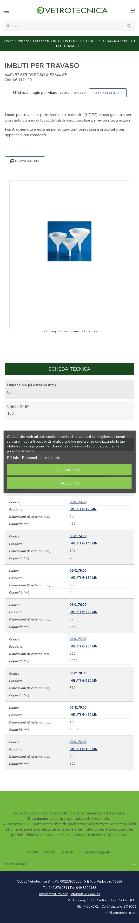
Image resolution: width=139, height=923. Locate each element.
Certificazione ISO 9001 (119, 906)
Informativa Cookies (85, 894)
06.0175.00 (78, 570)
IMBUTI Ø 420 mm (84, 714)
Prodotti (33, 852)
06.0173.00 (78, 502)
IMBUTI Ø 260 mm (84, 646)
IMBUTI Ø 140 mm (84, 543)
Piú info (13, 457)
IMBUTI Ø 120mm (83, 509)
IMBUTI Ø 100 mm (84, 749)
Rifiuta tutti (69, 469)
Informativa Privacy (53, 894)
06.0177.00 (78, 639)
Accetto (69, 483)
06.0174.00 (78, 536)
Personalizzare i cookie (41, 457)
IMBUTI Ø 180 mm (84, 578)
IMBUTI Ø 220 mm (84, 612)
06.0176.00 (78, 605)
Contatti (66, 852)
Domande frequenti (94, 852)
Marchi (49, 852)
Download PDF (25, 161)
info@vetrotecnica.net (120, 913)
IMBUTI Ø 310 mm (84, 680)
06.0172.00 (78, 742)
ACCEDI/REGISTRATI (108, 93)
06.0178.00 (78, 673)
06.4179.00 (78, 707)
